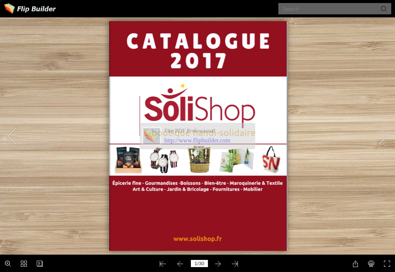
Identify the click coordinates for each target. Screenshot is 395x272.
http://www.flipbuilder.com (197, 140)
